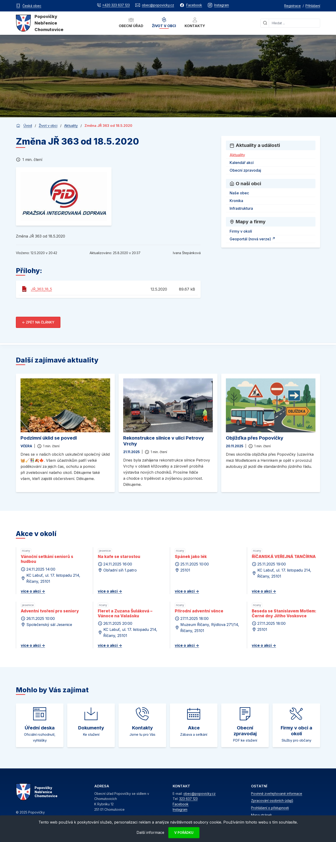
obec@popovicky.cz (199, 794)
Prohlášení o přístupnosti (270, 808)
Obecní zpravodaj (245, 170)
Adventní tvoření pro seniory (50, 611)
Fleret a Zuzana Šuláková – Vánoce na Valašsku (125, 613)
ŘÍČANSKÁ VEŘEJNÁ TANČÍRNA (284, 556)
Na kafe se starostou (119, 556)
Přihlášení (312, 6)
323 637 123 (188, 799)
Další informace (150, 832)
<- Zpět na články (38, 322)
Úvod (27, 125)
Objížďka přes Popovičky (254, 438)
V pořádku (183, 833)
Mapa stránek (261, 815)
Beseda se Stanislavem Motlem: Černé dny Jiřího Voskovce (284, 613)
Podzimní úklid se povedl (49, 438)
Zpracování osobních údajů (272, 801)
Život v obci (164, 22)
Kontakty (195, 22)
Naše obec (239, 193)
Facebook (181, 804)
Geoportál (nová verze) (253, 238)
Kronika (236, 200)
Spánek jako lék (191, 556)
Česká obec (31, 6)
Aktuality (71, 125)
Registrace (292, 6)
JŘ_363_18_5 (41, 289)
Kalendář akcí (242, 162)
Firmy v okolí (241, 231)
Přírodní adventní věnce (199, 611)
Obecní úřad (131, 22)
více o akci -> (33, 591)
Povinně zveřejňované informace (276, 794)
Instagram (180, 809)
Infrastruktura (241, 208)
